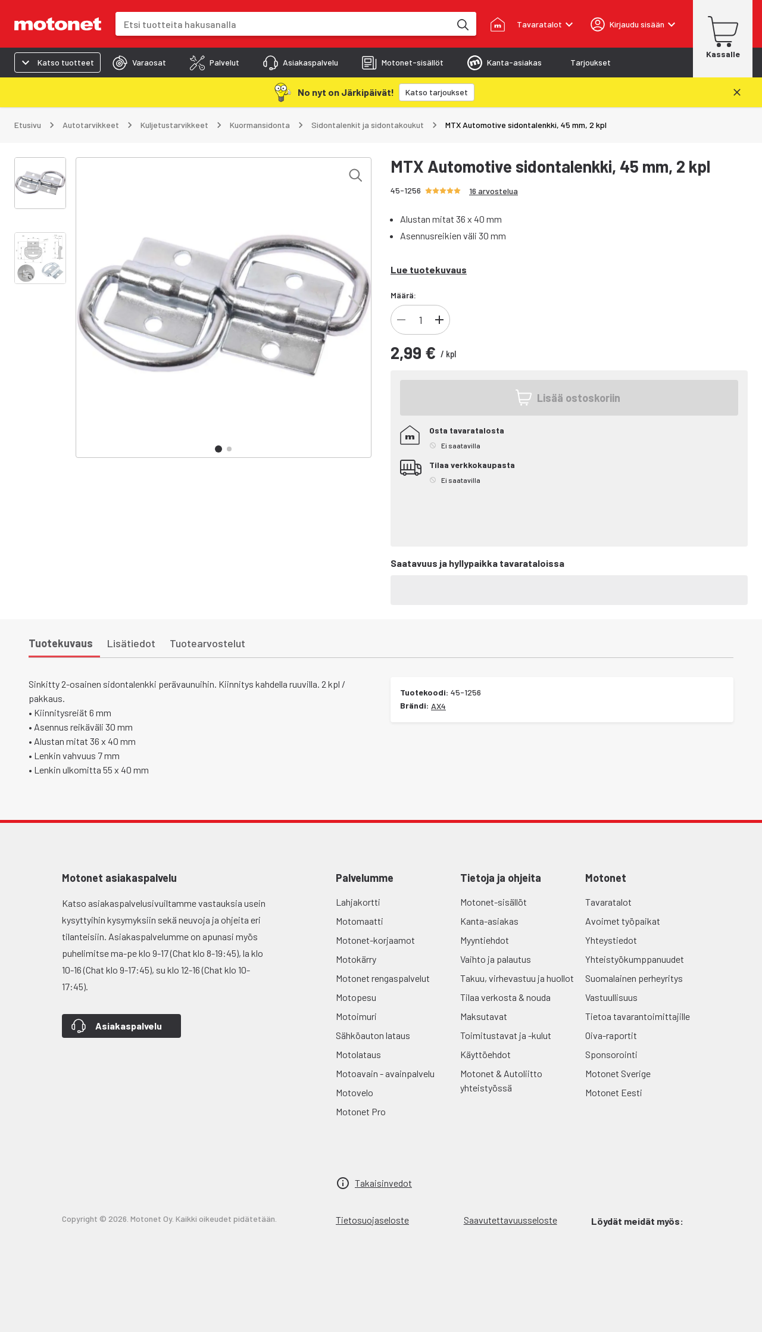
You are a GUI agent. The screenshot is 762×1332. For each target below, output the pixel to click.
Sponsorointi (611, 1054)
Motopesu (356, 997)
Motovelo (354, 1092)
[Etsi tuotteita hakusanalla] (462, 24)
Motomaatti (359, 921)
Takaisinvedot (383, 1182)
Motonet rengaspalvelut (383, 978)
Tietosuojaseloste (372, 1219)
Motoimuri (356, 1016)
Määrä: (403, 295)
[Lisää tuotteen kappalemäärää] (439, 320)
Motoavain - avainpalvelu (385, 1073)
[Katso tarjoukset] (436, 92)
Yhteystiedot (611, 940)
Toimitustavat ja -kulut (505, 1035)
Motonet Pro (361, 1111)
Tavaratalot (608, 901)
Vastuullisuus (611, 997)
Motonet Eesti (613, 1092)
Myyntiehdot (484, 940)
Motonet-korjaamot (375, 940)
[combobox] (283, 24)
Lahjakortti (358, 901)
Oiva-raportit (611, 1035)
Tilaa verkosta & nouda (505, 997)
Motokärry (356, 959)
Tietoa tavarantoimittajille (637, 1016)
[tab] (139, 62)
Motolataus (358, 1054)
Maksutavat (483, 1016)
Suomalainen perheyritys (634, 978)
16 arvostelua (493, 191)
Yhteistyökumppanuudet (634, 959)
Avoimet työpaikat (622, 921)
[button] (92, 308)
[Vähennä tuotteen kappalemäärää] (401, 320)
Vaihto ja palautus (495, 959)
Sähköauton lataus (373, 1035)
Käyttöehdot (485, 1054)
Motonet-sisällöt (493, 901)
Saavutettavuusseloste (510, 1219)
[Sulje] (737, 92)
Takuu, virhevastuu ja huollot (517, 978)
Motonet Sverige (618, 1073)
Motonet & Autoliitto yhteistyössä (501, 1080)
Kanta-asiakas (489, 921)
